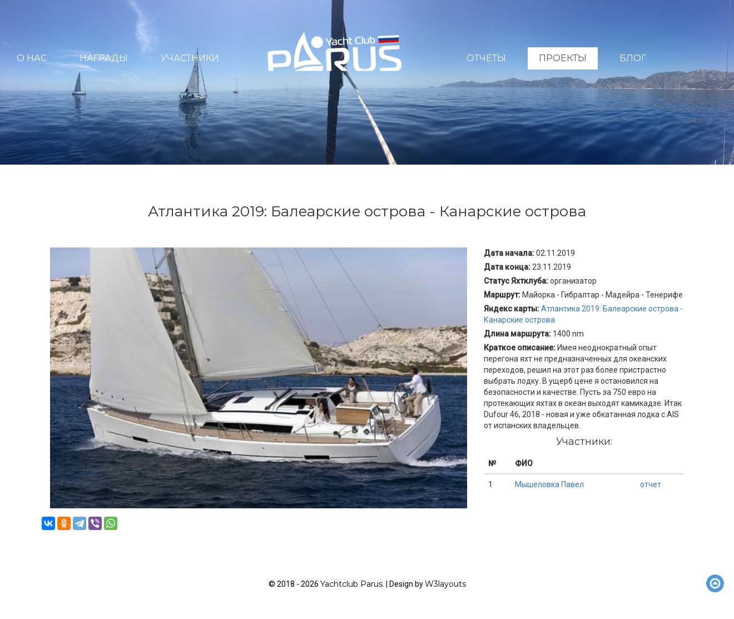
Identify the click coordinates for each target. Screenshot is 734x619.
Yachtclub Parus (351, 584)
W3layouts (445, 584)
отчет (650, 484)
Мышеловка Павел (549, 484)
